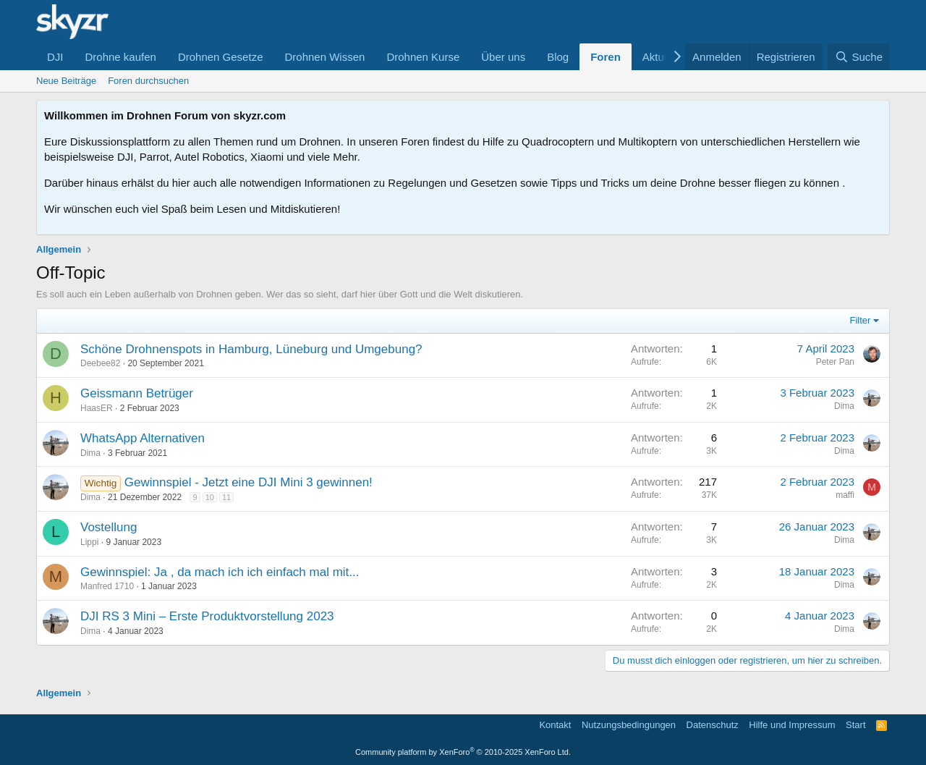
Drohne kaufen (120, 57)
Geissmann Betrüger (136, 393)
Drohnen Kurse (422, 57)
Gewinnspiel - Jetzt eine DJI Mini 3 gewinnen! (248, 482)
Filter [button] (860, 320)
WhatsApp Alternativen (142, 438)
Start (855, 724)
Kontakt (555, 724)
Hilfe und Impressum (792, 724)
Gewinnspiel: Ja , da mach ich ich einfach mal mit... (220, 572)
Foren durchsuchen (148, 80)
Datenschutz (713, 724)
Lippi (89, 542)
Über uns (503, 57)
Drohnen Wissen (324, 57)
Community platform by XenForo (463, 752)
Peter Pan (835, 362)
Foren (605, 57)
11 (226, 497)
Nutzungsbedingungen (629, 724)
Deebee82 (100, 363)
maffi (845, 495)
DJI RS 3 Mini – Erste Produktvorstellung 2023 (207, 616)
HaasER (96, 408)
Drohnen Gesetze (220, 57)
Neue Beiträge (66, 80)
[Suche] (859, 56)
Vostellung (108, 527)
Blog (558, 57)
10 (209, 497)
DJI (55, 57)
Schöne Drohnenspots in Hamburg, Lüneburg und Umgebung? (251, 349)
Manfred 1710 (107, 586)
